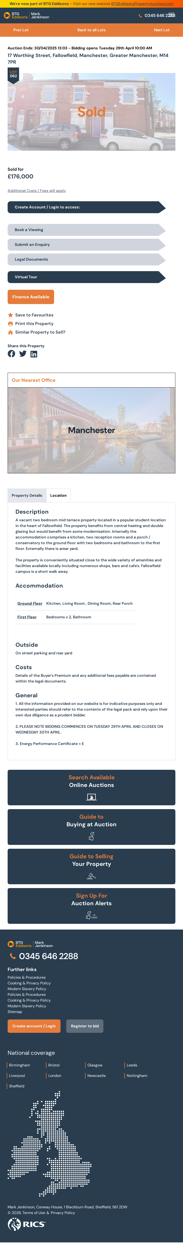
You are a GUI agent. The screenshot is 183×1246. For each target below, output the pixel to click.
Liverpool (17, 1075)
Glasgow (94, 1065)
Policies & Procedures (27, 977)
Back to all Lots (91, 29)
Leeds (132, 1065)
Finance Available (30, 297)
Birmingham (19, 1065)
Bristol (54, 1065)
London (54, 1075)
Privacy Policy (63, 1212)
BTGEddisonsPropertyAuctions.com (142, 3)
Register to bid (85, 1026)
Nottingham (137, 1075)
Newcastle (96, 1075)
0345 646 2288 (156, 15)
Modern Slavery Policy (27, 988)
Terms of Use (33, 1212)
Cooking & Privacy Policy (29, 983)
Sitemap (15, 1011)
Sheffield (16, 1086)
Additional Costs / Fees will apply (37, 190)
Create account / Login (34, 1026)
